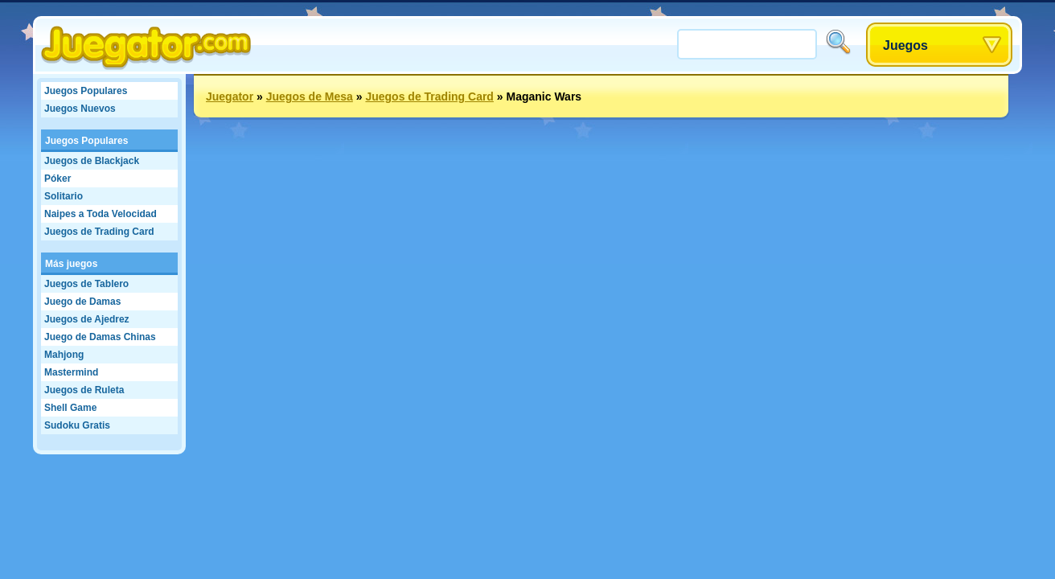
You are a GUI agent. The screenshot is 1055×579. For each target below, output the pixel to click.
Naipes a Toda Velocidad (100, 214)
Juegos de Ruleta (84, 390)
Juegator (229, 96)
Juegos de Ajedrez (86, 319)
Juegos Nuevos (80, 108)
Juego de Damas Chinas (100, 337)
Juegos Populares (85, 90)
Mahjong (64, 354)
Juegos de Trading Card (99, 231)
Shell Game (70, 407)
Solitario (63, 196)
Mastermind (71, 372)
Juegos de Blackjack (91, 160)
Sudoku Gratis (77, 425)
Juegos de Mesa (309, 96)
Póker (57, 178)
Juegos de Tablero (86, 284)
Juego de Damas (82, 301)
